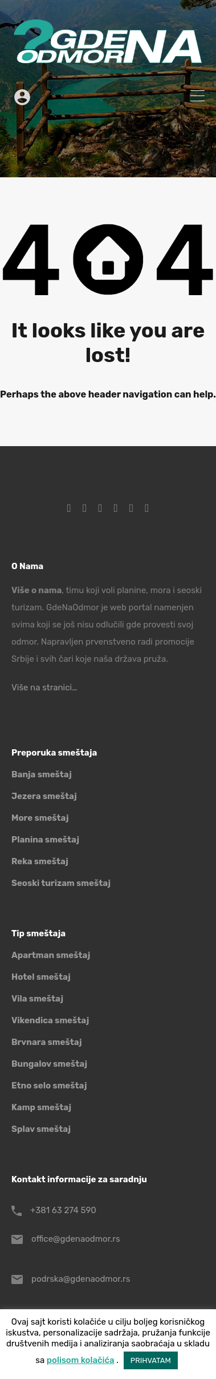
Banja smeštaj (41, 774)
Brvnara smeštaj (46, 1042)
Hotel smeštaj (41, 977)
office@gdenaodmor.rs (75, 1239)
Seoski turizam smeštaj (61, 883)
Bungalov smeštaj (49, 1064)
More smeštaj (40, 818)
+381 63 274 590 (63, 1210)
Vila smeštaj (37, 998)
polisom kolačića (81, 1360)
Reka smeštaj (39, 861)
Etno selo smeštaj (49, 1085)
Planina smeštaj (45, 839)
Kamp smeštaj (41, 1107)
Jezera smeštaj (44, 796)
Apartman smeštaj (50, 955)
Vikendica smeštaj (50, 1020)
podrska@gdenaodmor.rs (80, 1279)
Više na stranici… (44, 687)
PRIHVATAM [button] (151, 1360)
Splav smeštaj (41, 1129)
